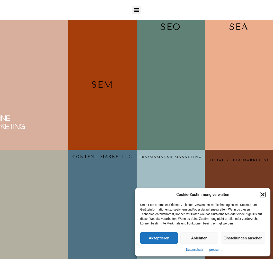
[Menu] (136, 10)
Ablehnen (199, 238)
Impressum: (214, 250)
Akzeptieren (159, 238)
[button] (262, 194)
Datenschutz (194, 250)
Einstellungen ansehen (243, 238)
